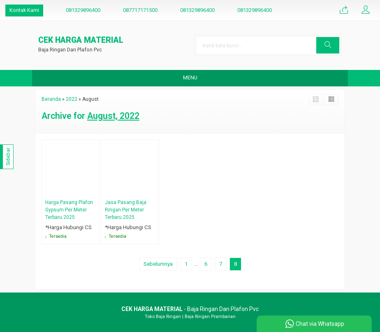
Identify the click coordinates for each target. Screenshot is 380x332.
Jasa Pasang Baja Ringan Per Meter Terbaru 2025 (125, 210)
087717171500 (140, 10)
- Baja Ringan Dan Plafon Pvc (190, 309)
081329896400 (83, 10)
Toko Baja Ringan (163, 316)
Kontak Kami (24, 10)
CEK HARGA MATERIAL (80, 40)
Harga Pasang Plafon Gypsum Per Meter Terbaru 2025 (69, 210)
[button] (327, 45)
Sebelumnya (158, 264)
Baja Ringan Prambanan (210, 316)
